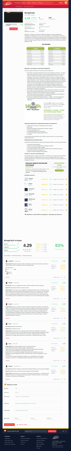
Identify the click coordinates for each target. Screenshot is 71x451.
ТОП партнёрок (18, 6)
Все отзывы (7, 255)
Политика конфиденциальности (57, 447)
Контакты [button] (39, 436)
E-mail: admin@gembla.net (42, 438)
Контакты (35, 2)
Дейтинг (16, 10)
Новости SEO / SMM (9, 442)
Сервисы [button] (23, 436)
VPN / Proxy (23, 442)
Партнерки (18, 2)
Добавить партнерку (41, 440)
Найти (60, 2)
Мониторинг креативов (25, 438)
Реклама (41, 2)
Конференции (7, 438)
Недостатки (6, 403)
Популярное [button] (7, 436)
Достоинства (6, 396)
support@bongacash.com (30, 28)
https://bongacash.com (30, 24)
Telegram (39, 446)
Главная (5, 10)
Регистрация (13, 28)
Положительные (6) (16, 255)
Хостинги (22, 444)
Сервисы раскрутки (25, 440)
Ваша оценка (6, 418)
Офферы (24, 2)
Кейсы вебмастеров (9, 440)
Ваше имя (6, 388)
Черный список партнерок (10, 444)
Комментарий (7, 410)
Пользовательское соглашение (57, 445)
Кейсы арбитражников (29, 6)
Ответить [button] (8, 277)
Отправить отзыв (9, 424)
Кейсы (29, 2)
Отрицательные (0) (27, 255)
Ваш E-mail (6, 392)
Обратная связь (40, 442)
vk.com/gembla (40, 444)
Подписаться (52, 431)
